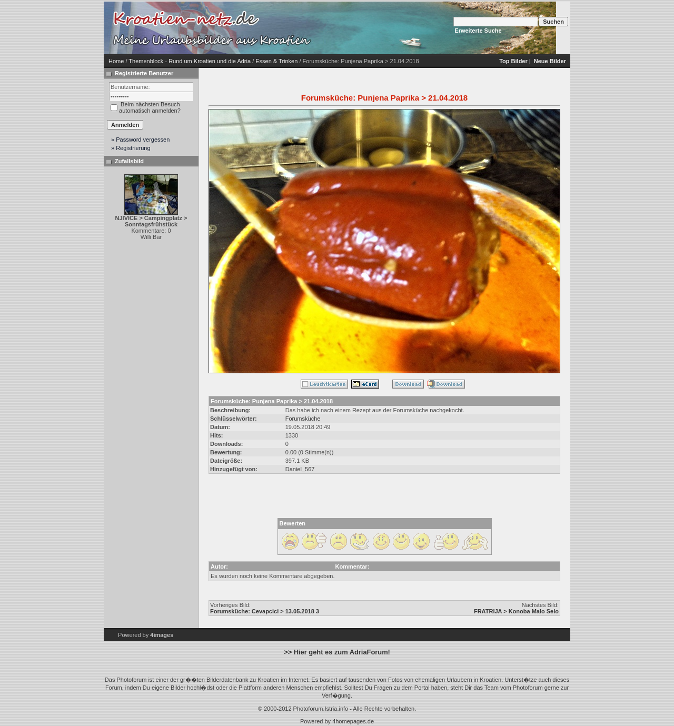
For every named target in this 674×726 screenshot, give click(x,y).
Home (116, 61)
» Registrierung (131, 148)
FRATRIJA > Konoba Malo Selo (516, 611)
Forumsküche (303, 418)
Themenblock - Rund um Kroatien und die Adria (189, 61)
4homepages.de (353, 721)
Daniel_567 (300, 469)
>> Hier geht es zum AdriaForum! (337, 652)
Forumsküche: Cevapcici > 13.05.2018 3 (264, 611)
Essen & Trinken (276, 61)
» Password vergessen (140, 139)
